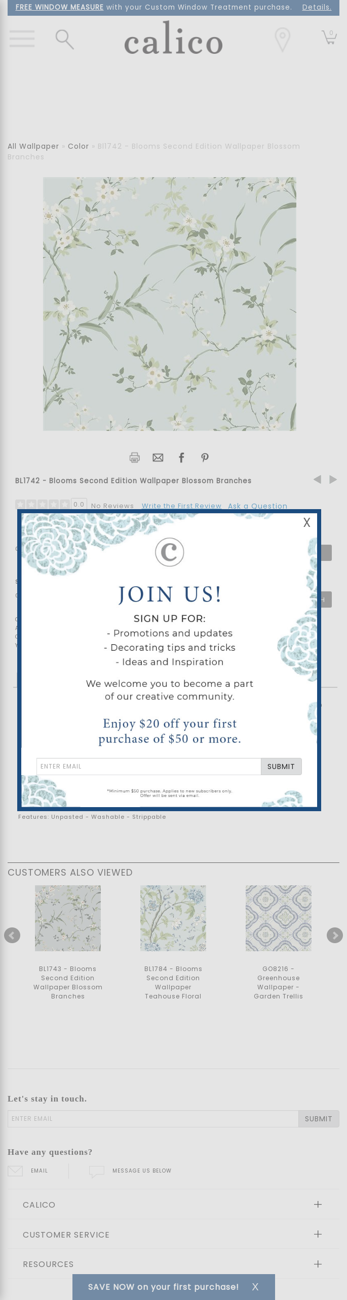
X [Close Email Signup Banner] (307, 522)
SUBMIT (281, 766)
